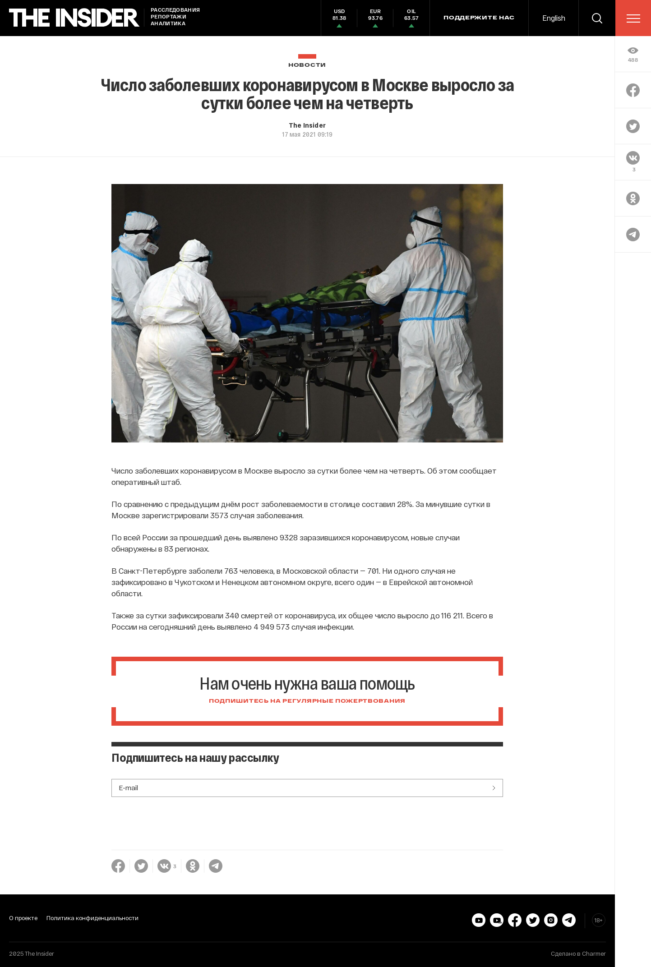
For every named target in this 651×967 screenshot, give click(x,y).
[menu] (633, 18)
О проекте (23, 917)
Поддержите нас (479, 18)
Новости (307, 65)
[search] (597, 18)
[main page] (74, 17)
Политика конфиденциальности (92, 917)
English (553, 18)
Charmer (594, 953)
